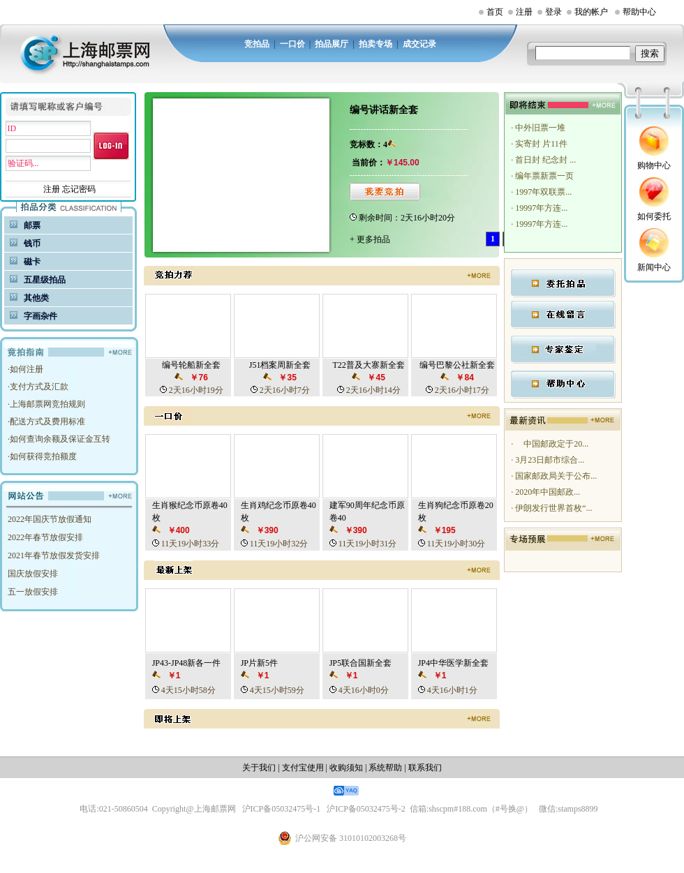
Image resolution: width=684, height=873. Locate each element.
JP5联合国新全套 (360, 663)
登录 (553, 12)
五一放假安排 (33, 592)
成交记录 (419, 44)
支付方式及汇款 (39, 386)
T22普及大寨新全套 (368, 365)
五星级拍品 (45, 280)
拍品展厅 (331, 44)
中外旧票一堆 (539, 128)
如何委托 (654, 216)
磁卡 (32, 262)
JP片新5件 (259, 663)
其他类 (36, 298)
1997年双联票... (542, 192)
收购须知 (346, 768)
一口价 (292, 44)
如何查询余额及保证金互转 (60, 439)
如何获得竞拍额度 (43, 456)
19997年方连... (540, 208)
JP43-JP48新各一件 (186, 663)
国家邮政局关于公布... (555, 476)
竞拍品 (256, 44)
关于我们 (259, 768)
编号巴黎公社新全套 (457, 365)
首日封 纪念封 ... (544, 160)
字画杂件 (40, 316)
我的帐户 (591, 12)
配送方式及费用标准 (47, 421)
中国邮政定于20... (550, 444)
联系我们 (425, 768)
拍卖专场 (375, 44)
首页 (494, 12)
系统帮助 (385, 768)
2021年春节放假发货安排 (54, 555)
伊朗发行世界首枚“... (552, 508)
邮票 (32, 225)
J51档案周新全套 (280, 365)
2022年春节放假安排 (45, 537)
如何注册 (26, 369)
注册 (524, 12)
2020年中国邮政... (546, 492)
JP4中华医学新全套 (453, 663)
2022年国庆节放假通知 (49, 519)
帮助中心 (639, 12)
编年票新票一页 (543, 176)
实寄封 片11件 (540, 144)
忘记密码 (79, 189)
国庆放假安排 (33, 574)
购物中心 (654, 165)
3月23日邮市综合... (548, 460)
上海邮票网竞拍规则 (47, 404)
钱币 (32, 243)
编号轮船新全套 (191, 365)
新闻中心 (654, 267)
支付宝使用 (303, 768)
